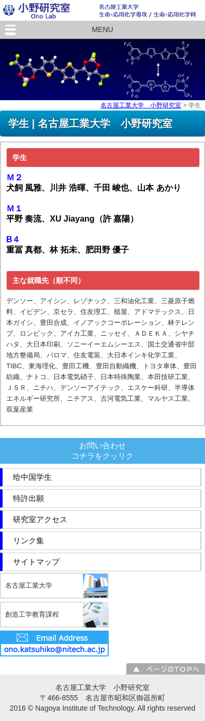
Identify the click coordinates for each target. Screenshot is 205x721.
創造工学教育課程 (32, 614)
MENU (102, 29)
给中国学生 (32, 477)
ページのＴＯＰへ (165, 669)
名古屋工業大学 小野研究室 (140, 105)
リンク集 (28, 540)
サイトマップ (36, 561)
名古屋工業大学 (28, 585)
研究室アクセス (40, 519)
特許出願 (28, 498)
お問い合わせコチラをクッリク (102, 450)
